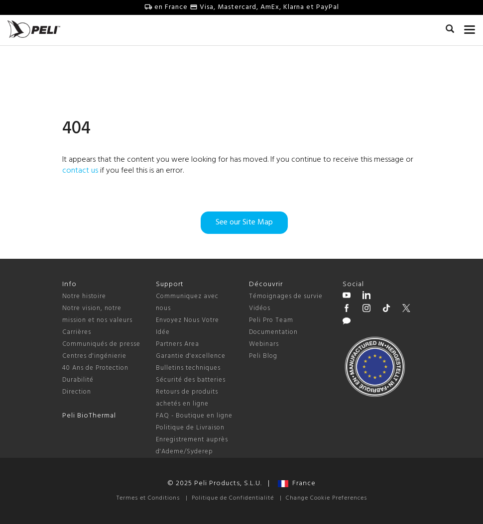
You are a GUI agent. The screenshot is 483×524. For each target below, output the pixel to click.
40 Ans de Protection (95, 368)
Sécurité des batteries (191, 380)
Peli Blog (263, 356)
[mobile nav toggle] (470, 27)
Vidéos (259, 308)
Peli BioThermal (89, 415)
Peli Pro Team (271, 320)
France (297, 483)
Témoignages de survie (286, 296)
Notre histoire (84, 296)
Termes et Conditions (148, 498)
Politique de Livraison (190, 427)
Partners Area (177, 344)
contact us (80, 170)
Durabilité (78, 380)
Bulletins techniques (188, 368)
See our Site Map (244, 222)
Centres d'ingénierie (94, 356)
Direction (76, 392)
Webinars (264, 344)
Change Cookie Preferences (326, 498)
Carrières (76, 332)
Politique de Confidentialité (233, 498)
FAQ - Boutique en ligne (194, 416)
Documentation (273, 332)
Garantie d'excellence (191, 356)
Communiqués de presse (101, 344)
